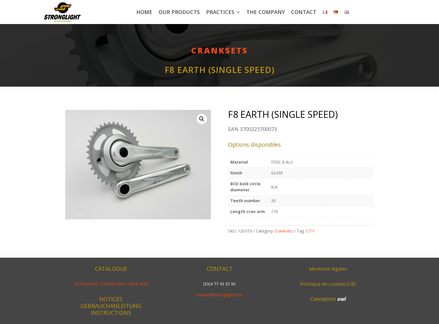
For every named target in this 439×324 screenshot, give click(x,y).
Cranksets (219, 50)
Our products (179, 12)
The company (265, 12)
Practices (220, 12)
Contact (303, 12)
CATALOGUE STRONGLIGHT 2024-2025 (111, 284)
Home (144, 12)
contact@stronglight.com (219, 294)
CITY (310, 231)
